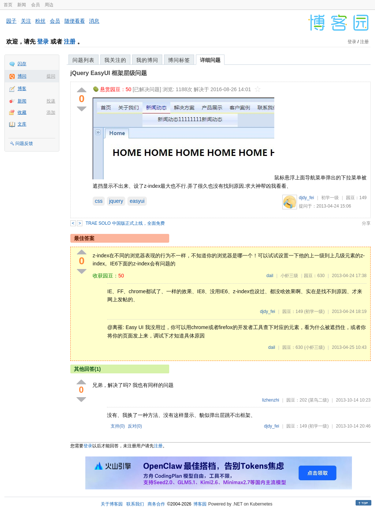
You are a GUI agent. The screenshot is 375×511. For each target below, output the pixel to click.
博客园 (200, 504)
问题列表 (83, 60)
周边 (49, 4)
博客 (22, 88)
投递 (51, 101)
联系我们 (135, 504)
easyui (137, 201)
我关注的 (115, 60)
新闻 (21, 4)
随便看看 (74, 21)
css (99, 201)
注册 (69, 41)
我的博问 (147, 60)
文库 (22, 124)
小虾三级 (289, 275)
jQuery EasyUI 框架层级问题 (108, 73)
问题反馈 (24, 143)
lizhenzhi (270, 400)
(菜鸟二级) (318, 400)
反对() (135, 426)
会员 (35, 4)
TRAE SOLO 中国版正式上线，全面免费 (125, 223)
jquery (116, 201)
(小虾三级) (314, 347)
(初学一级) (314, 311)
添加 (51, 112)
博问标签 (179, 60)
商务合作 (156, 504)
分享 (366, 223)
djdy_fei (306, 197)
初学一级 (330, 197)
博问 (22, 76)
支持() (118, 426)
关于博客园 (112, 504)
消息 (94, 21)
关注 (26, 21)
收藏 (22, 112)
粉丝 (40, 21)
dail (269, 275)
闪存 (22, 63)
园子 (11, 21)
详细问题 (210, 60)
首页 (8, 4)
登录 (43, 41)
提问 (51, 76)
